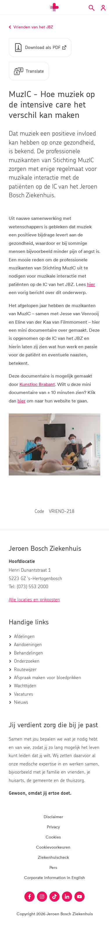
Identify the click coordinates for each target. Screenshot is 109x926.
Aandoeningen (28, 644)
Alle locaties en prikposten (34, 599)
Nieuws (21, 702)
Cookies (53, 837)
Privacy (53, 827)
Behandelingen (28, 653)
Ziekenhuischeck (53, 857)
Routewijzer (25, 669)
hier (91, 284)
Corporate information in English (54, 877)
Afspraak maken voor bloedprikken (47, 677)
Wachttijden (25, 685)
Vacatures (23, 694)
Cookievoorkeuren (53, 847)
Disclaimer (53, 816)
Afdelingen (24, 636)
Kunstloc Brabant (37, 384)
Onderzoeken (27, 661)
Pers (53, 867)
